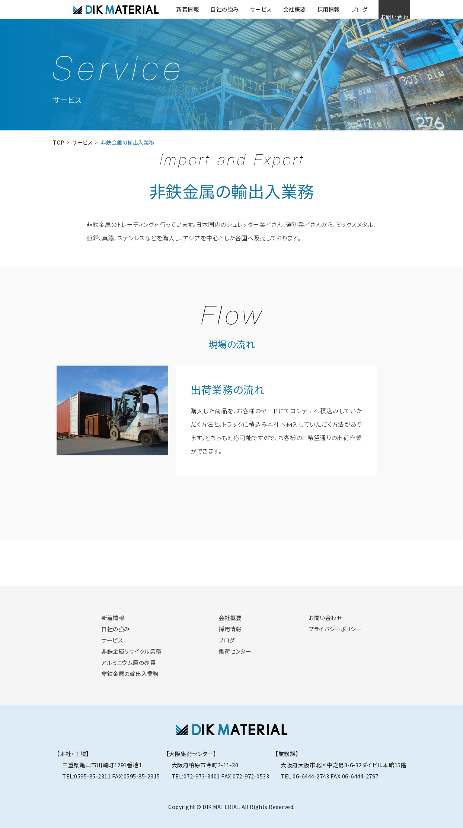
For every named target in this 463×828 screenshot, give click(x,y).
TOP (58, 142)
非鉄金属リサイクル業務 (131, 651)
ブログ (343, 9)
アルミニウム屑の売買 (128, 662)
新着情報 (170, 9)
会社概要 (277, 9)
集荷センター (234, 651)
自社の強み (208, 9)
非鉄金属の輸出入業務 (130, 673)
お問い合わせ (386, 9)
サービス (244, 9)
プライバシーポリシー (335, 629)
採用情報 (311, 9)
